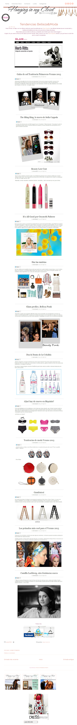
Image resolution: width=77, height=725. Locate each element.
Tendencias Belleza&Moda (39, 24)
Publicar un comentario (9, 653)
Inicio (41, 659)
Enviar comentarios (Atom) (42, 667)
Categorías (42, 4)
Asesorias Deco (17, 4)
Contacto (27, 4)
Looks (35, 4)
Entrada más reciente (11, 659)
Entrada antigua (68, 659)
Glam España (46, 28)
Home (7, 4)
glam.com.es (46, 642)
